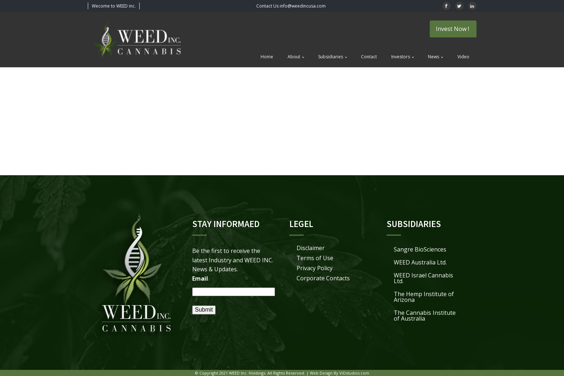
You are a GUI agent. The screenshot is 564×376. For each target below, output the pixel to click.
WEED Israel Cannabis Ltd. (423, 278)
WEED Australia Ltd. (420, 262)
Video (463, 57)
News (433, 57)
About (294, 57)
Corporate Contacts (323, 278)
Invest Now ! (453, 29)
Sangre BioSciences (420, 249)
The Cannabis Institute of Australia (425, 315)
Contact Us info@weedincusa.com (291, 6)
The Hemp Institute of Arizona (424, 297)
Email (200, 278)
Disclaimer (311, 247)
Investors (400, 57)
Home (267, 57)
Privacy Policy (315, 268)
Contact (369, 57)
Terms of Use (315, 258)
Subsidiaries (330, 57)
